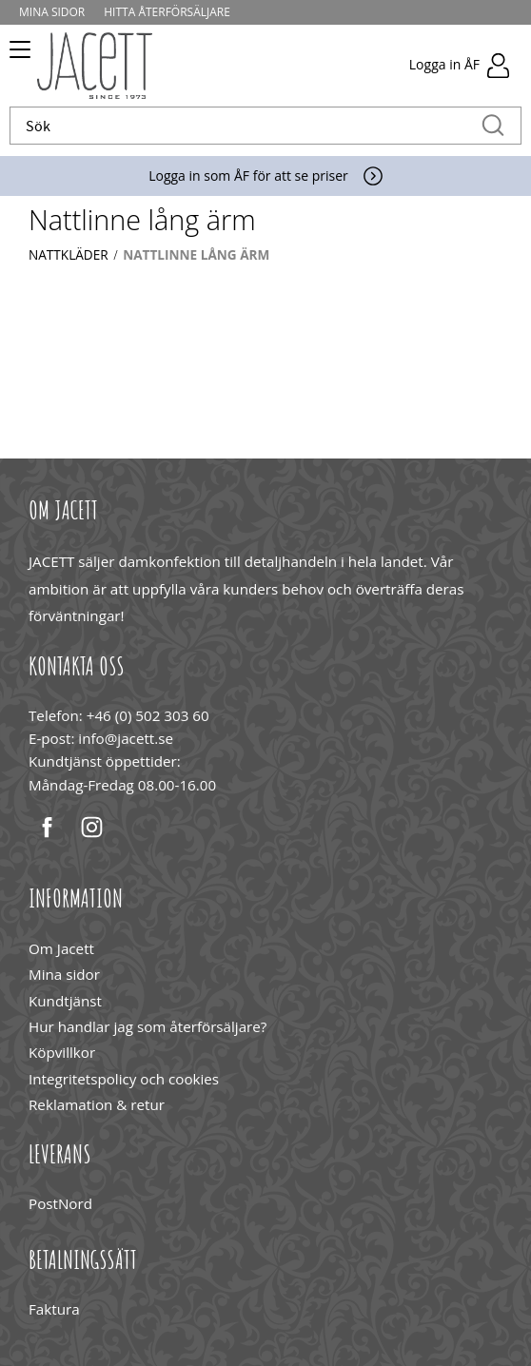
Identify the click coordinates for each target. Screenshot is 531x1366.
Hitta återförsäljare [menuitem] (167, 12)
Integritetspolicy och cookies (124, 1078)
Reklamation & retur (97, 1104)
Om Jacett (61, 948)
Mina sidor (64, 974)
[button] (16, 56)
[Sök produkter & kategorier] (245, 125)
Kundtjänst (65, 1000)
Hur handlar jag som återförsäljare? (147, 1026)
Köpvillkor (62, 1052)
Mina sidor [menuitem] (52, 12)
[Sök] (493, 125)
